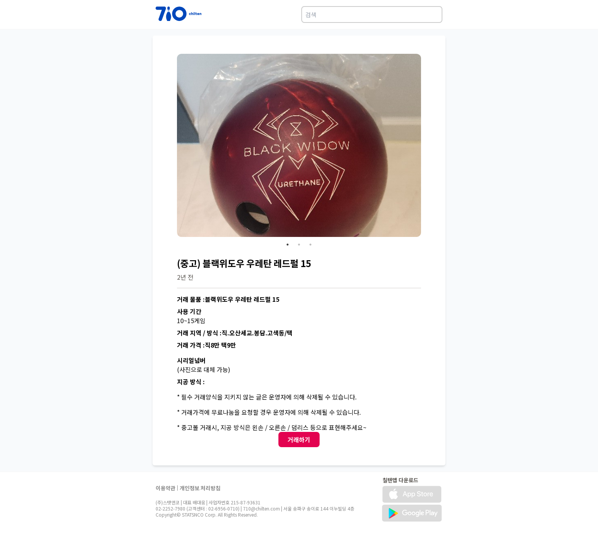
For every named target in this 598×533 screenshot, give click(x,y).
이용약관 (165, 488)
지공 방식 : (191, 381)
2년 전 (185, 277)
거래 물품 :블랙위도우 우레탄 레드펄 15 (228, 299)
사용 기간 (189, 311)
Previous (171, 146)
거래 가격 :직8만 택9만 (206, 344)
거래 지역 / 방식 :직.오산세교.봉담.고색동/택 (235, 332)
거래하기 (299, 439)
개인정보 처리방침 (200, 488)
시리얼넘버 (191, 360)
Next (427, 146)
